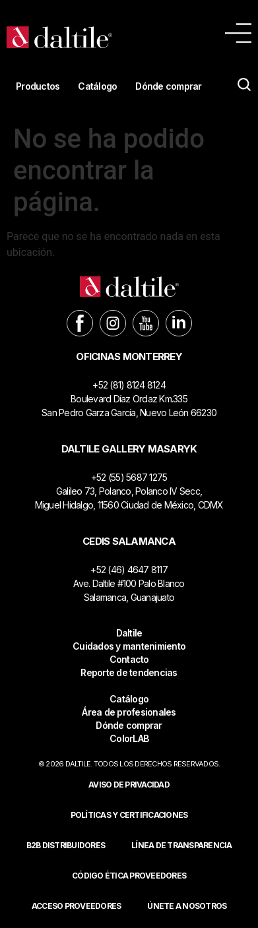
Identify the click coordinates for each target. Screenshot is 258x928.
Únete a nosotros (186, 906)
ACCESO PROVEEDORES (76, 906)
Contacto (129, 659)
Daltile (129, 632)
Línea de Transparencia (181, 845)
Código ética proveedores (129, 876)
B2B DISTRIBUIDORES (66, 845)
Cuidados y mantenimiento (129, 646)
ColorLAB (129, 738)
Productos (37, 86)
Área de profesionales (129, 712)
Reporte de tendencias (129, 672)
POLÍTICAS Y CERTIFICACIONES (129, 815)
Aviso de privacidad (129, 784)
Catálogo (97, 86)
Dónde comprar (168, 86)
